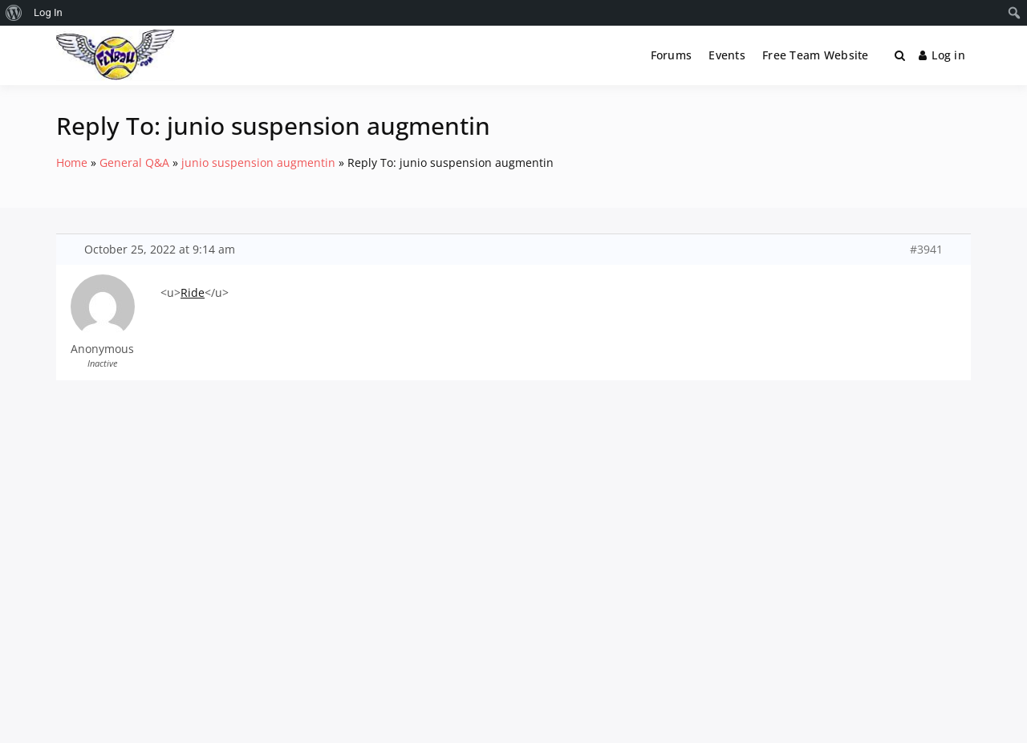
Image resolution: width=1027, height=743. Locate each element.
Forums (671, 55)
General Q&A (134, 162)
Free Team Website (815, 55)
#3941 (926, 249)
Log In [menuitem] (48, 12)
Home (71, 162)
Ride (193, 292)
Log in (942, 55)
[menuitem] (14, 13)
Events (726, 55)
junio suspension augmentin (258, 162)
